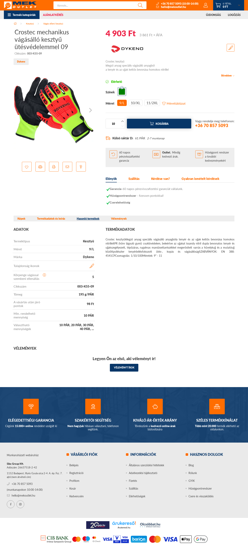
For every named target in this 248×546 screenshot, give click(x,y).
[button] (27, 167)
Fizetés (133, 480)
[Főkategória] (15, 23)
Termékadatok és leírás (51, 218)
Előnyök (111, 178)
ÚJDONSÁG (213, 14)
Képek (21, 218)
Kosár (72, 488)
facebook (11, 504)
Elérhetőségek (137, 496)
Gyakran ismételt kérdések (200, 178)
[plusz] (122, 121)
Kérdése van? (160, 178)
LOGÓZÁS (234, 14)
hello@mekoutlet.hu (173, 7)
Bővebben (226, 75)
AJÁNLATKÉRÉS (53, 14)
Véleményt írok (124, 367)
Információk (143, 454)
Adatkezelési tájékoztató (143, 473)
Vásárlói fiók (83, 454)
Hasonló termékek (88, 218)
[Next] (90, 110)
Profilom (74, 480)
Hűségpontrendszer (200, 488)
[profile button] (206, 5)
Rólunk (193, 473)
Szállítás (134, 178)
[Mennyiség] (113, 123)
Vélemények (119, 218)
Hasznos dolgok (206, 454)
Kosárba (162, 123)
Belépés (73, 465)
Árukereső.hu (124, 527)
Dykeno (21, 61)
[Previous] (17, 110)
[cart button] (228, 5)
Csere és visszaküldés (201, 496)
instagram (20, 504)
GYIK (192, 480)
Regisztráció (76, 473)
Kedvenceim (76, 496)
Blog (191, 465)
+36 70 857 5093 (171, 3)
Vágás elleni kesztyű (53, 23)
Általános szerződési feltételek (146, 465)
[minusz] (122, 126)
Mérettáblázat (176, 103)
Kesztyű (30, 23)
